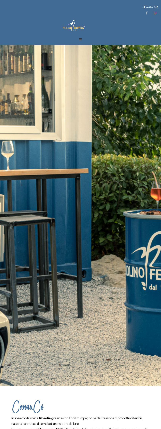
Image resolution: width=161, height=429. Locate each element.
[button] (80, 39)
